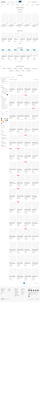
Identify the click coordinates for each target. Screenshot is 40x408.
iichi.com (22, 294)
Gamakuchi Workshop (34, 264)
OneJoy (18, 251)
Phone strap (20, 68)
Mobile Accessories (7, 77)
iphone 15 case (11, 70)
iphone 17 (23, 70)
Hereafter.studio (34, 157)
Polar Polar (33, 117)
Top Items (20, 9)
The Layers (28, 57)
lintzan (25, 264)
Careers (22, 293)
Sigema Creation (11, 90)
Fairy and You (18, 224)
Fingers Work (26, 184)
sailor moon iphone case (27, 68)
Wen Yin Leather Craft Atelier (12, 251)
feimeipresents (18, 184)
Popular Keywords (20, 66)
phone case (15, 68)
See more (20, 43)
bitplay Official (18, 197)
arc (32, 237)
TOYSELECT (3, 40)
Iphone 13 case (17, 70)
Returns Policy (16, 294)
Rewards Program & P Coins (17, 295)
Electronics (2, 77)
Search (20, 1)
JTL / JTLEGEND (29, 40)
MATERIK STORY (26, 224)
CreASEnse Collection (12, 130)
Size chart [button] (6, 111)
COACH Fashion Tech (12, 237)
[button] (7, 94)
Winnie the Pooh (28, 70)
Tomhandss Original (26, 130)
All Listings (20, 75)
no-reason (18, 117)
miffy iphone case (35, 68)
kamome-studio (34, 130)
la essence (33, 224)
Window (2, 293)
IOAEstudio (3, 57)
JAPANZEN (33, 184)
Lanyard (4, 68)
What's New (20, 30)
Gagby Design (11, 264)
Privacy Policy (16, 293)
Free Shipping (20, 48)
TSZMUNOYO (11, 157)
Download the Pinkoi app (33, 294)
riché (14, 40)
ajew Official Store (11, 117)
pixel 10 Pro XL (9, 68)
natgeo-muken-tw (26, 157)
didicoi (8, 57)
